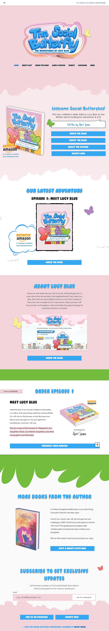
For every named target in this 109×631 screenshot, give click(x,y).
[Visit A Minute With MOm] (72, 548)
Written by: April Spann (78, 124)
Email (15, 592)
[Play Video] (54, 333)
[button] (58, 65)
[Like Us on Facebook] (36, 617)
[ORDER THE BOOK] (54, 262)
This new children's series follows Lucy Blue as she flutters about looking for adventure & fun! (78, 115)
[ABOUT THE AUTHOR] (78, 147)
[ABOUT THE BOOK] (78, 140)
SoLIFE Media (80, 627)
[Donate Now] (78, 153)
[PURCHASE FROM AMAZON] (55, 446)
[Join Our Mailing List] (84, 597)
